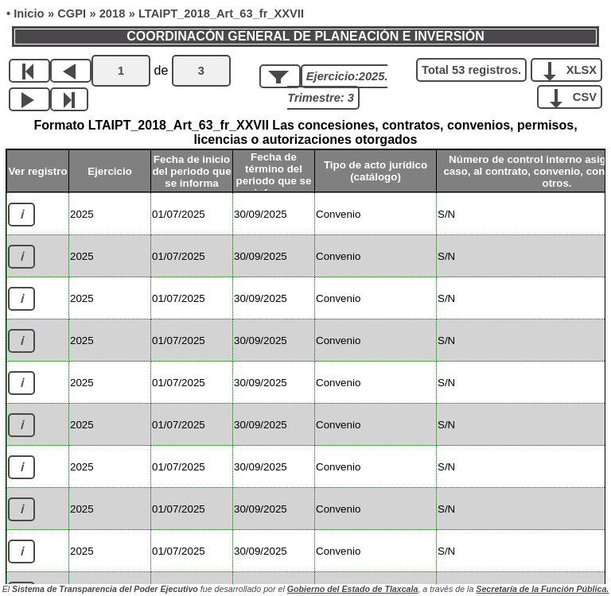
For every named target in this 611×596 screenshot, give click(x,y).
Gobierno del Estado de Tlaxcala (352, 589)
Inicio (29, 13)
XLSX (572, 69)
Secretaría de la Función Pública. (542, 589)
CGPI (71, 13)
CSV (576, 96)
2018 (112, 13)
